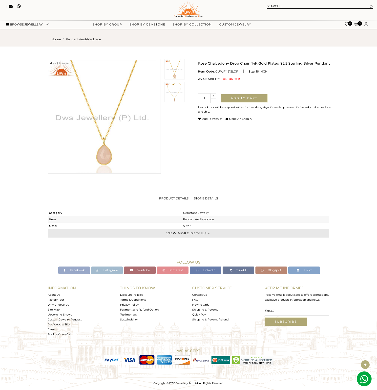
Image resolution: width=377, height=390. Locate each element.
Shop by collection (192, 25)
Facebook (74, 270)
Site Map (54, 309)
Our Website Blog (59, 324)
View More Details (188, 233)
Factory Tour (56, 299)
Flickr (304, 270)
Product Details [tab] (173, 198)
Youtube (140, 270)
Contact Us (199, 294)
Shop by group (107, 25)
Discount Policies (131, 294)
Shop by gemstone (147, 25)
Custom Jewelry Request (65, 319)
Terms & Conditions (133, 299)
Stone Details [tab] (206, 198)
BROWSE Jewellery (24, 25)
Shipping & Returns (205, 309)
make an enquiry (239, 119)
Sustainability (129, 319)
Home (56, 39)
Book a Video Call (59, 334)
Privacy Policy (129, 304)
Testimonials (128, 314)
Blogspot (271, 270)
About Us (54, 294)
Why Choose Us (58, 304)
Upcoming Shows (60, 314)
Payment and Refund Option (139, 309)
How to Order (201, 304)
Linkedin (205, 270)
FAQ (195, 299)
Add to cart (244, 98)
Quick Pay (199, 314)
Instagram (107, 270)
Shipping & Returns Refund (210, 319)
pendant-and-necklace (83, 39)
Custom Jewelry (235, 25)
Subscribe (286, 321)
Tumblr (238, 270)
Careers (53, 329)
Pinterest (173, 270)
